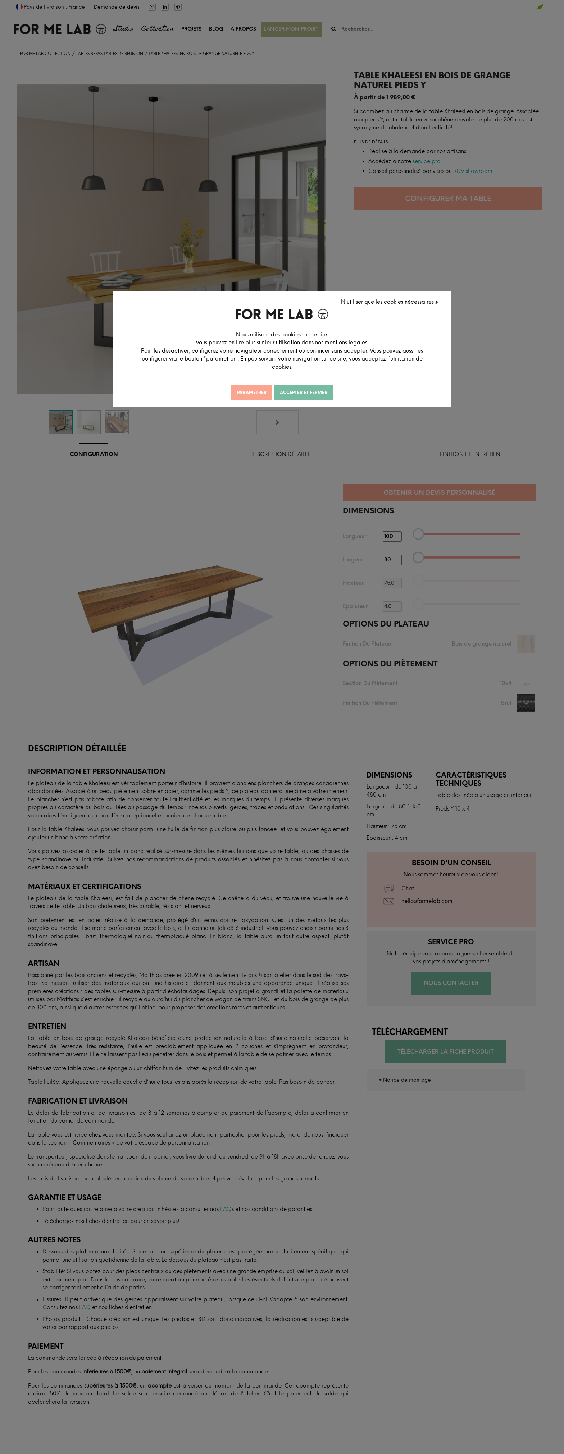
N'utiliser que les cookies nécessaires (389, 302)
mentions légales (346, 342)
